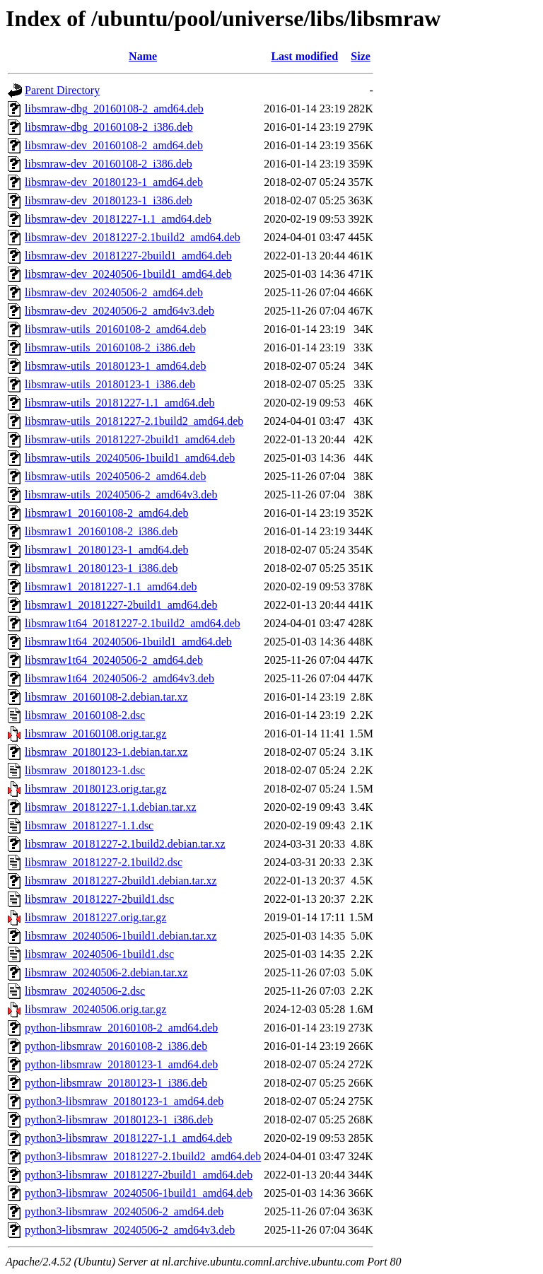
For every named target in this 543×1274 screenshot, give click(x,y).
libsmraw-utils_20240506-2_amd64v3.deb (121, 495)
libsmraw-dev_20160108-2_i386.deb (108, 164)
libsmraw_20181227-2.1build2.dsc (103, 862)
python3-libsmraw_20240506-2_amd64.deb (124, 1211)
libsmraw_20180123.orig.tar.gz (95, 789)
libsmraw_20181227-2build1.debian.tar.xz (121, 881)
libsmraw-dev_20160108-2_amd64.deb (114, 145)
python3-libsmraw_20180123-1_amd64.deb (124, 1101)
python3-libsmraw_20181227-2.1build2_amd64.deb (143, 1156)
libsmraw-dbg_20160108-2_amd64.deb (114, 109)
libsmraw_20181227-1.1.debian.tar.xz (111, 807)
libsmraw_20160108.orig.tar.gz (95, 733)
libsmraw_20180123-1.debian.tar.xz (106, 752)
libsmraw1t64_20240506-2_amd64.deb (114, 660)
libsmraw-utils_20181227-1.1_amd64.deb (119, 403)
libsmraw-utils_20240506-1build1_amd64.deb (130, 458)
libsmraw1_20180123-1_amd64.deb (107, 550)
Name (143, 56)
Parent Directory (62, 90)
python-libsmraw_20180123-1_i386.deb (116, 1083)
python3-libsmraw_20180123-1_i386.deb (119, 1120)
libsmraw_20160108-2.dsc (85, 715)
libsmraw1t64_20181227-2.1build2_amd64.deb (132, 623)
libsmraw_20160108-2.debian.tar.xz (106, 697)
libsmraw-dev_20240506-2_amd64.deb (114, 292)
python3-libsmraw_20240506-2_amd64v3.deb (130, 1230)
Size (360, 56)
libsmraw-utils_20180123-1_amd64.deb (115, 366)
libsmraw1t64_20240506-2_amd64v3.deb (119, 678)
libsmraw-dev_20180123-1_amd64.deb (114, 182)
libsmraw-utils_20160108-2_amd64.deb (115, 329)
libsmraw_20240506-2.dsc (85, 991)
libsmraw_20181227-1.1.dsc (89, 825)
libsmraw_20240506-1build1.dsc (99, 954)
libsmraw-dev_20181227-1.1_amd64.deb (118, 219)
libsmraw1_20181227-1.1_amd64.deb (111, 586)
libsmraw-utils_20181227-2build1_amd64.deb (130, 439)
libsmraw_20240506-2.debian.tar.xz (106, 972)
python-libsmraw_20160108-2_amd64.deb (121, 1028)
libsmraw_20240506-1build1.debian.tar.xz (121, 936)
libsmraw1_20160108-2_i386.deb (101, 531)
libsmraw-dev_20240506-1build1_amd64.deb (128, 274)
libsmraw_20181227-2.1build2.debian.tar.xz (125, 844)
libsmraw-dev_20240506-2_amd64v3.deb (119, 311)
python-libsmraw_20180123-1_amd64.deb (121, 1064)
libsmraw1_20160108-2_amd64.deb (107, 513)
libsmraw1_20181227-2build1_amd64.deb (121, 605)
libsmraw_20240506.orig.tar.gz (95, 1009)
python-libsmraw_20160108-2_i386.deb (116, 1046)
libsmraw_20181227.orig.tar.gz (95, 917)
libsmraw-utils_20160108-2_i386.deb (110, 347)
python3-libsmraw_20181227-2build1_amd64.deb (138, 1175)
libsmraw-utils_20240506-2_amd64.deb (115, 476)
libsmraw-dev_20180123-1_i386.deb (108, 200)
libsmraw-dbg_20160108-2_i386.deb (109, 127)
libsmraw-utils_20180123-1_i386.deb (110, 384)
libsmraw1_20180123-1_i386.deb (101, 568)
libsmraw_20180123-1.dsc (85, 770)
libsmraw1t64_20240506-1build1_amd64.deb (128, 642)
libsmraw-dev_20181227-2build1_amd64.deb (128, 256)
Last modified (304, 56)
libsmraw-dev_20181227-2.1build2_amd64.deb (132, 237)
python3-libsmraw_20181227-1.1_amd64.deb (128, 1138)
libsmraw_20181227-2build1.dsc (99, 899)
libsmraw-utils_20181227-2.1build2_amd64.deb (134, 421)
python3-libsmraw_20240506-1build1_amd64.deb (138, 1193)
